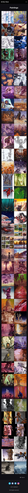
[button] (22, 477)
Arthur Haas (5, 2)
